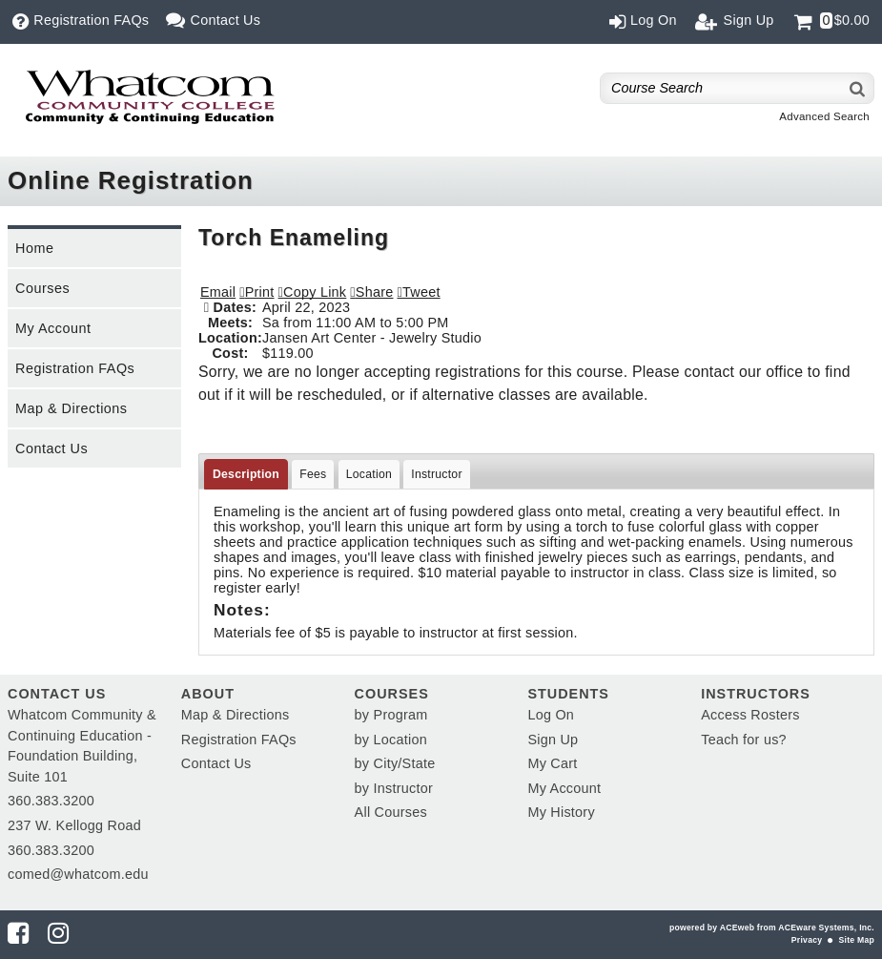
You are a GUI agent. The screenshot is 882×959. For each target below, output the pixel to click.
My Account (53, 328)
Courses (42, 288)
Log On (550, 714)
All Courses (391, 812)
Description (246, 474)
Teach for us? (744, 739)
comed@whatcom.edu (78, 874)
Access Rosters (750, 714)
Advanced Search (824, 116)
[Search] (858, 88)
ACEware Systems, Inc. (826, 927)
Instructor (436, 474)
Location (369, 474)
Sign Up (552, 739)
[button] (371, 292)
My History (560, 812)
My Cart (552, 763)
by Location (391, 739)
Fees (312, 474)
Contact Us (51, 448)
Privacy (806, 940)
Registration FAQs (74, 368)
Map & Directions (71, 408)
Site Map (856, 940)
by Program (391, 714)
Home (34, 248)
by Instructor (394, 788)
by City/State (395, 763)
